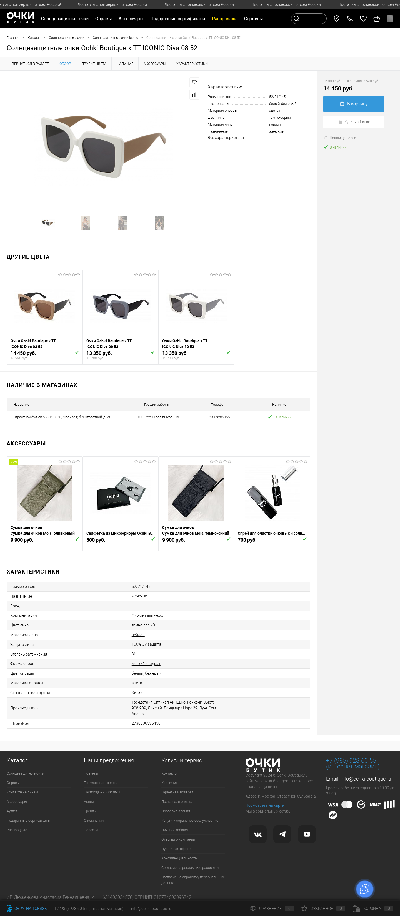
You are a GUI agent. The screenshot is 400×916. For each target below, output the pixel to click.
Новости (91, 830)
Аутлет (12, 811)
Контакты (169, 773)
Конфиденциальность (179, 858)
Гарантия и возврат (177, 792)
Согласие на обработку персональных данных (192, 880)
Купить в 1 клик (354, 122)
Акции (89, 802)
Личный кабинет (175, 830)
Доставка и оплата (176, 802)
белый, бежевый (282, 104)
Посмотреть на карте (265, 805)
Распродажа (17, 830)
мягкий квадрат (146, 663)
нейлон (138, 635)
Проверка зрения (175, 811)
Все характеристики (226, 137)
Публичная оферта (176, 849)
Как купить (170, 783)
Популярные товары (101, 783)
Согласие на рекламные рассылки (190, 868)
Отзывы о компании (178, 839)
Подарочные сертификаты (177, 18)
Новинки (91, 773)
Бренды (90, 811)
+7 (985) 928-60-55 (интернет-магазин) (89, 908)
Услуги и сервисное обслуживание (189, 820)
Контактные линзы (22, 792)
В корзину (354, 103)
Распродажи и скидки (102, 792)
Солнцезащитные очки (25, 773)
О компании (94, 820)
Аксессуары (17, 802)
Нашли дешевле (339, 137)
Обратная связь (27, 908)
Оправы (13, 783)
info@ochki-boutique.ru (366, 779)
